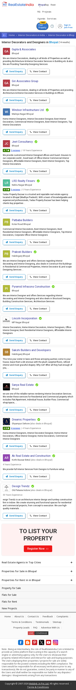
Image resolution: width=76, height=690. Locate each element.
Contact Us (33, 616)
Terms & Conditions (21, 622)
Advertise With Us (50, 627)
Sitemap (57, 622)
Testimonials (42, 622)
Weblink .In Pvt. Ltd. (39, 683)
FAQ (35, 627)
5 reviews (15, 189)
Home (8, 616)
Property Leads (21, 627)
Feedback (48, 616)
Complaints (62, 616)
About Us (19, 616)
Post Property (42, 26)
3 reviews (15, 150)
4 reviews (15, 428)
